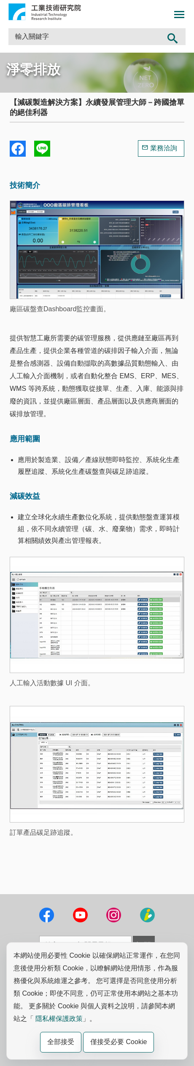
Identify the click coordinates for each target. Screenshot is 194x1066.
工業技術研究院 (44, 11)
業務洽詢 (163, 148)
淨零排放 (33, 69)
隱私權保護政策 (59, 1018)
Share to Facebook (18, 149)
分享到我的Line (42, 149)
